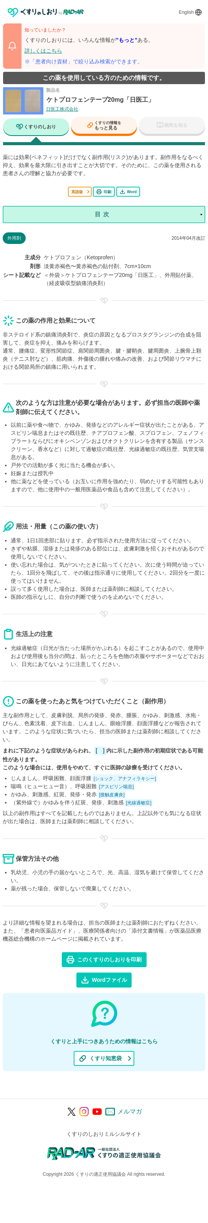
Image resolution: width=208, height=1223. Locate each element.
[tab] (36, 127)
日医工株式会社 (62, 109)
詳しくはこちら (43, 51)
